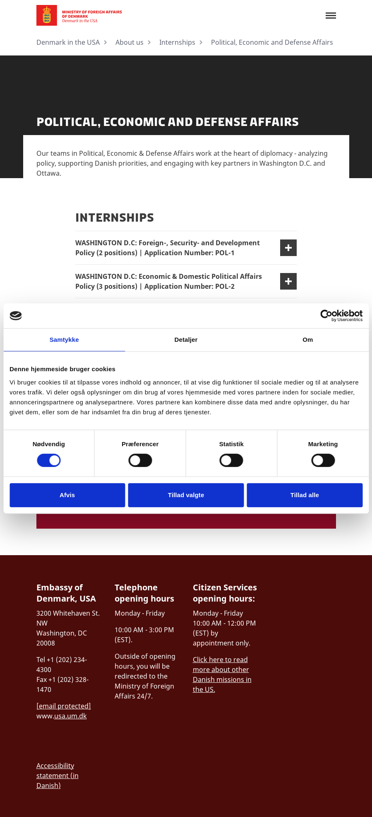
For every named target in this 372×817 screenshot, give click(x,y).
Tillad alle (304, 494)
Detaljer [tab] (186, 339)
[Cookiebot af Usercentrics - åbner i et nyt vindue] (326, 315)
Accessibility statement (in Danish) (57, 775)
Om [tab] (307, 339)
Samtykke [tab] (64, 339)
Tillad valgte (186, 494)
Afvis (67, 494)
